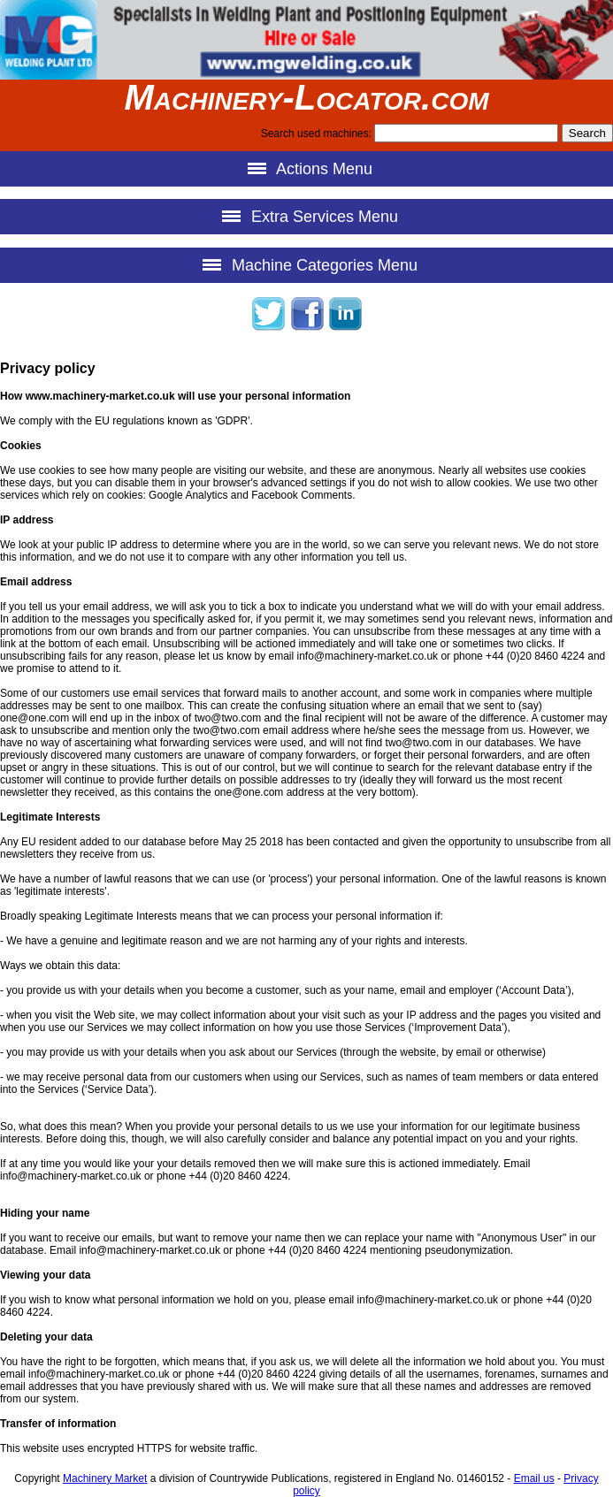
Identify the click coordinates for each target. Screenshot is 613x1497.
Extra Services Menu (306, 216)
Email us (534, 1478)
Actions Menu (306, 168)
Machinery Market (105, 1478)
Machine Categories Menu (306, 265)
